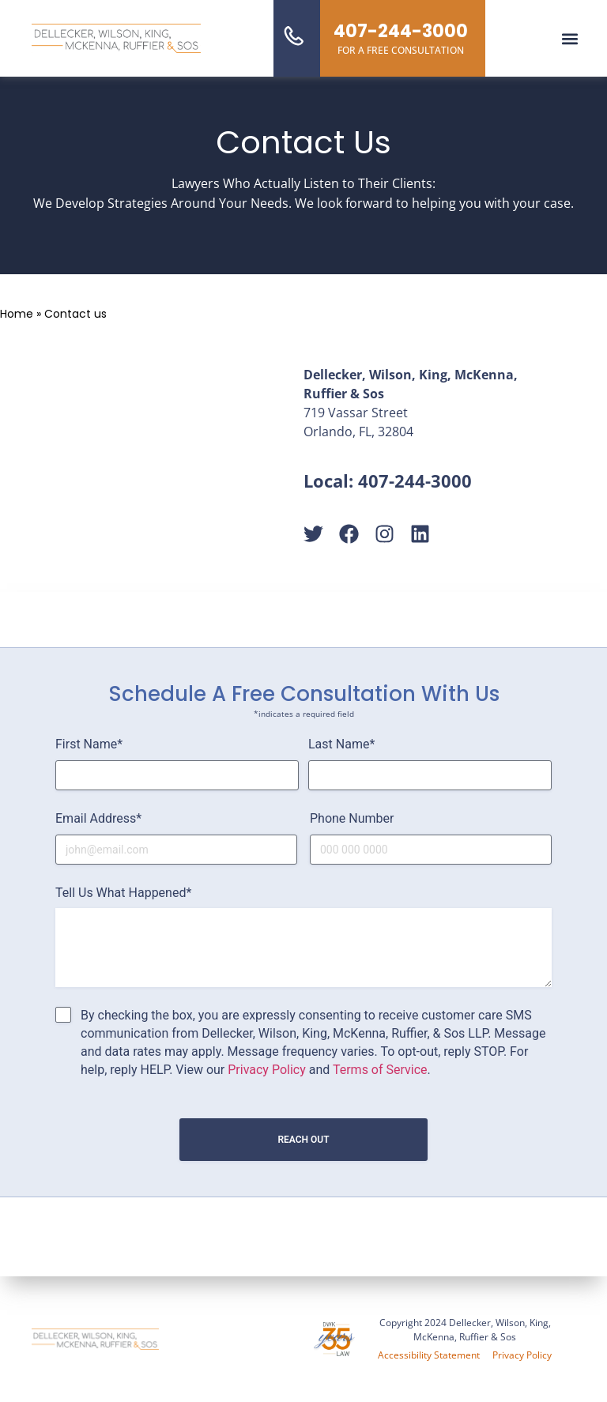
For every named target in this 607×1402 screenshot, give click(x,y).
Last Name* (341, 744)
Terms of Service (380, 1069)
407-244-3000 (415, 480)
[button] (570, 38)
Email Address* (98, 818)
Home (16, 314)
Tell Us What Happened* (123, 892)
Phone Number (352, 818)
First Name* (89, 744)
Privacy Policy (267, 1069)
